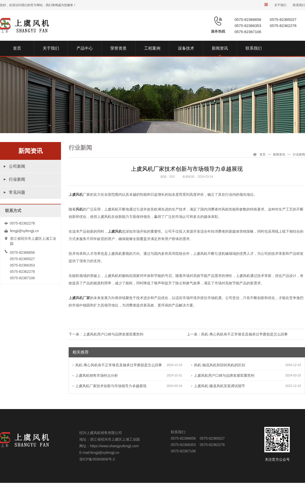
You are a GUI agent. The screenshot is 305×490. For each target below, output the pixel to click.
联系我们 (299, 5)
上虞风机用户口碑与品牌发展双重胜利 (113, 334)
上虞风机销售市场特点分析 (95, 375)
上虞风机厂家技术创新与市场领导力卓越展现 (109, 386)
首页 (263, 154)
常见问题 (17, 192)
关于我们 (280, 5)
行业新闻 (17, 179)
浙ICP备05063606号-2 (97, 459)
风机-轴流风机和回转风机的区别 (218, 365)
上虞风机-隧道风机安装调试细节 (218, 386)
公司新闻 (17, 166)
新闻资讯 (279, 154)
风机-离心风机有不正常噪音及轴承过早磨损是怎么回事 (244, 334)
